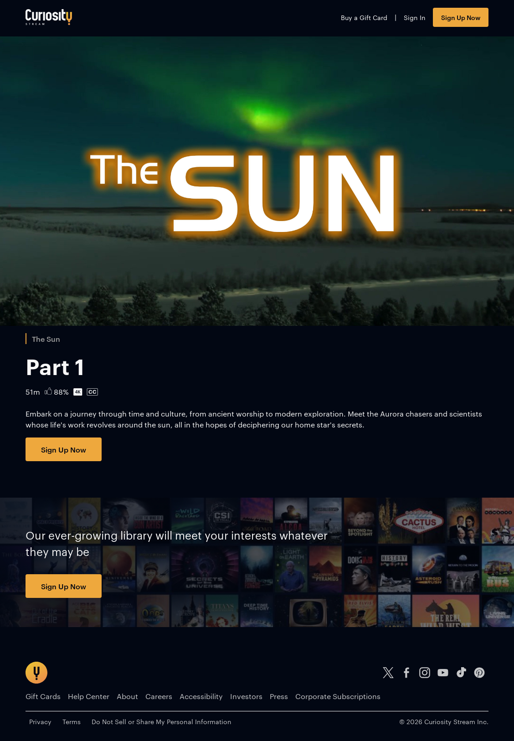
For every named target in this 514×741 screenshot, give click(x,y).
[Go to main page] (48, 17)
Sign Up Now (460, 17)
